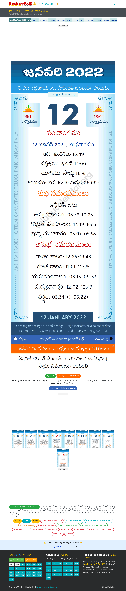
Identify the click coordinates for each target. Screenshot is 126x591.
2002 (34, 576)
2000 (11, 579)
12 (111, 507)
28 (105, 511)
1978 (65, 574)
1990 (65, 567)
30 (12, 515)
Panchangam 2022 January (24, 507)
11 (105, 507)
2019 (39, 565)
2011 (17, 572)
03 (55, 507)
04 (61, 507)
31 (18, 515)
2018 (11, 568)
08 (86, 507)
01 (43, 507)
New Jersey (79, 530)
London (57, 534)
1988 (76, 567)
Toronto (107, 530)
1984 (65, 570)
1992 (54, 567)
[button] (114, 4)
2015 (28, 568)
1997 (59, 563)
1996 (65, 563)
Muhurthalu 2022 (45, 525)
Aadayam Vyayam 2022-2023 (94, 525)
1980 (54, 574)
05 (68, 507)
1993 (48, 567)
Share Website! (18, 559)
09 (93, 507)
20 (55, 511)
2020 (34, 565)
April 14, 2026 (58, 547)
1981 (48, 574)
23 (74, 511)
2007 (39, 572)
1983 (70, 570)
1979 (59, 574)
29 (112, 511)
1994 (76, 563)
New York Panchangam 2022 (98, 521)
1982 (76, 570)
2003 (28, 576)
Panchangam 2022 (74, 521)
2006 (11, 576)
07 (80, 507)
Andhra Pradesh (22, 530)
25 (87, 511)
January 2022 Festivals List (68, 376)
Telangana (39, 530)
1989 (70, 567)
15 (24, 511)
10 (99, 507)
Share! (51, 376)
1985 (59, 570)
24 (80, 511)
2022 (26, 521)
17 (37, 511)
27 (99, 511)
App (35, 521)
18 (43, 511)
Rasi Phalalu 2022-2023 (68, 525)
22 (68, 511)
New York (94, 530)
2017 (17, 568)
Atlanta (52, 530)
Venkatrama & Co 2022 (94, 564)
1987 (48, 570)
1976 (76, 574)
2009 (28, 572)
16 (31, 511)
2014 (34, 568)
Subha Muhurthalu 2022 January (63, 388)
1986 (54, 570)
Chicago (65, 530)
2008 (34, 572)
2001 (39, 576)
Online (64, 554)
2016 (22, 568)
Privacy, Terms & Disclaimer (47, 587)
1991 (59, 567)
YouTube (26, 554)
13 (12, 511)
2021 (28, 565)
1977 (70, 574)
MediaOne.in (112, 587)
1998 (54, 563)
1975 (48, 578)
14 (18, 511)
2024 (11, 565)
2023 (17, 521)
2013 (39, 568)
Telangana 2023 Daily (52, 521)
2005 (17, 576)
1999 (48, 563)
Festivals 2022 (27, 525)
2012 (11, 572)
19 (49, 511)
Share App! (32, 559)
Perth (69, 534)
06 (74, 507)
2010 (22, 572)
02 (49, 507)
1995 (70, 563)
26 (93, 511)
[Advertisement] (63, 43)
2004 (22, 576)
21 (62, 511)
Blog (17, 554)
